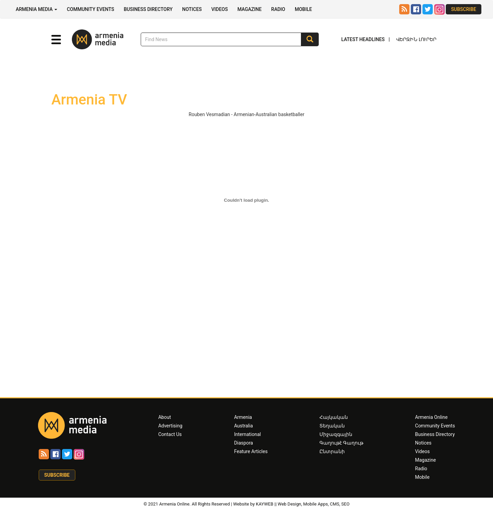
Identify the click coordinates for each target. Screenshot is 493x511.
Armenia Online (431, 417)
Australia (243, 425)
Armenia (243, 417)
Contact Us (170, 434)
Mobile (303, 9)
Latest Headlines (363, 39)
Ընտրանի (332, 451)
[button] (56, 40)
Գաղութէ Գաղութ (341, 443)
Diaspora (243, 443)
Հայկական (333, 417)
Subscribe (463, 9)
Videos (219, 9)
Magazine (249, 9)
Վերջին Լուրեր (416, 39)
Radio (278, 9)
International (247, 434)
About (164, 417)
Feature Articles (251, 451)
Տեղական (332, 425)
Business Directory (148, 9)
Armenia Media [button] (36, 9)
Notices (192, 9)
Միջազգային (335, 434)
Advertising (170, 425)
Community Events (90, 9)
